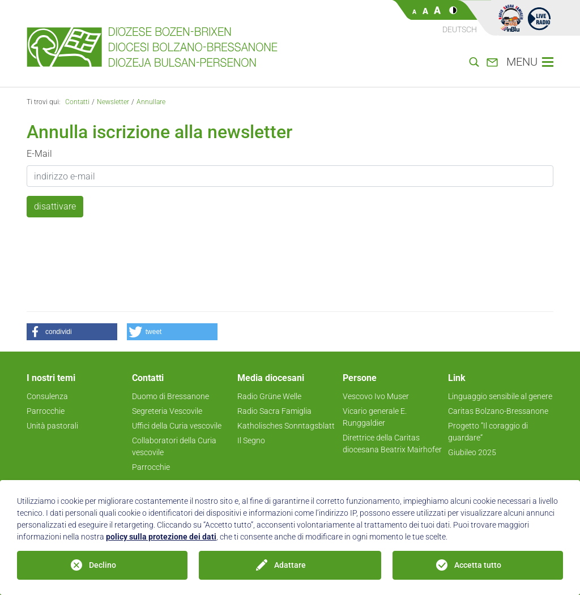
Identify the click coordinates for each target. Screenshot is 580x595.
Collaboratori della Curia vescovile (174, 446)
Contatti (77, 102)
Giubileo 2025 (472, 452)
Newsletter (113, 102)
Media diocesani (270, 378)
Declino (102, 565)
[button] (72, 331)
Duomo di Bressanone (170, 396)
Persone (360, 378)
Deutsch (459, 29)
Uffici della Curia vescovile (176, 425)
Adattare (290, 565)
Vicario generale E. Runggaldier (375, 416)
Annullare (151, 102)
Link (457, 378)
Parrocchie (46, 411)
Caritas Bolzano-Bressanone (498, 411)
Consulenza (47, 396)
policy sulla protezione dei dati (161, 536)
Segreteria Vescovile (167, 411)
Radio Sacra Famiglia (274, 411)
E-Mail (39, 153)
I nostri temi (51, 378)
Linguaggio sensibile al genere (500, 396)
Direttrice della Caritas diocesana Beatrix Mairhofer (392, 443)
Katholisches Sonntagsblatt (286, 425)
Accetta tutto (477, 565)
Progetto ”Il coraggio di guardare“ (488, 431)
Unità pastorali (52, 425)
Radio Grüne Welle (269, 396)
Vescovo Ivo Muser (376, 396)
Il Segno (251, 440)
